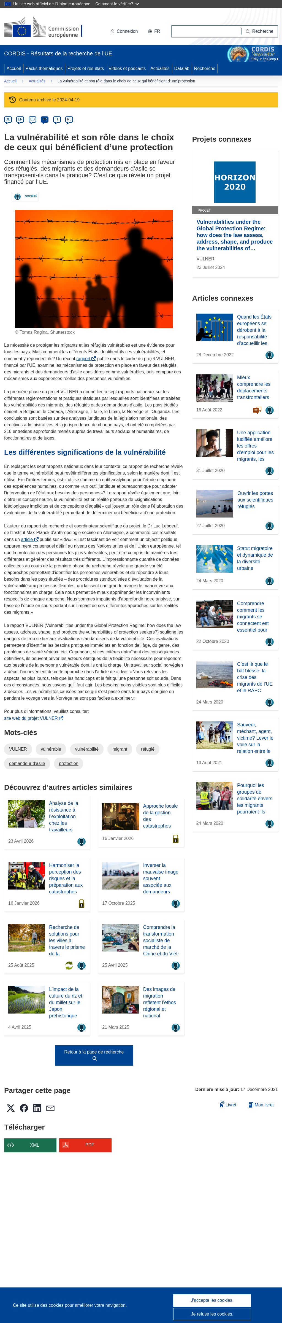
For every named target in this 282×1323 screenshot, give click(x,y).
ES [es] (32, 119)
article (28, 539)
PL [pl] (69, 119)
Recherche (204, 68)
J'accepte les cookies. (212, 1300)
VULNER (18, 749)
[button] (153, 31)
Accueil (14, 68)
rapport (84, 358)
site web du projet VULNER (32, 718)
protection (68, 763)
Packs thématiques (44, 68)
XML (34, 1145)
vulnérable (51, 749)
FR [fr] (44, 119)
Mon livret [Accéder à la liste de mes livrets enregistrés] (261, 1105)
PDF (89, 1145)
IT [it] (56, 119)
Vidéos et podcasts (127, 68)
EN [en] (20, 119)
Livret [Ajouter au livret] (228, 1104)
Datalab (181, 68)
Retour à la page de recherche (94, 1055)
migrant (119, 749)
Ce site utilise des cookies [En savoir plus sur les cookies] (39, 1305)
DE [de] (8, 119)
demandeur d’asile (27, 763)
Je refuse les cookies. (212, 1314)
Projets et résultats (85, 68)
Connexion (124, 31)
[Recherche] (260, 31)
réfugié (147, 749)
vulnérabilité (87, 749)
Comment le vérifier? (117, 3)
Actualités (159, 68)
